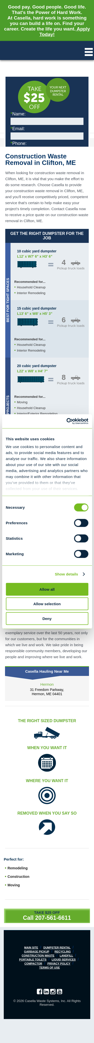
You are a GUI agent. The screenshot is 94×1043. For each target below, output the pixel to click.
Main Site (31, 947)
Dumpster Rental (57, 947)
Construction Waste (38, 955)
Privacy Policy (58, 963)
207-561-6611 (53, 918)
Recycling (62, 951)
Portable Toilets (32, 959)
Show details (66, 574)
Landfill (66, 955)
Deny (47, 618)
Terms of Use (49, 967)
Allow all (47, 589)
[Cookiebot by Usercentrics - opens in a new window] (67, 421)
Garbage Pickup (36, 951)
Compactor (33, 963)
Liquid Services (64, 959)
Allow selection (47, 604)
